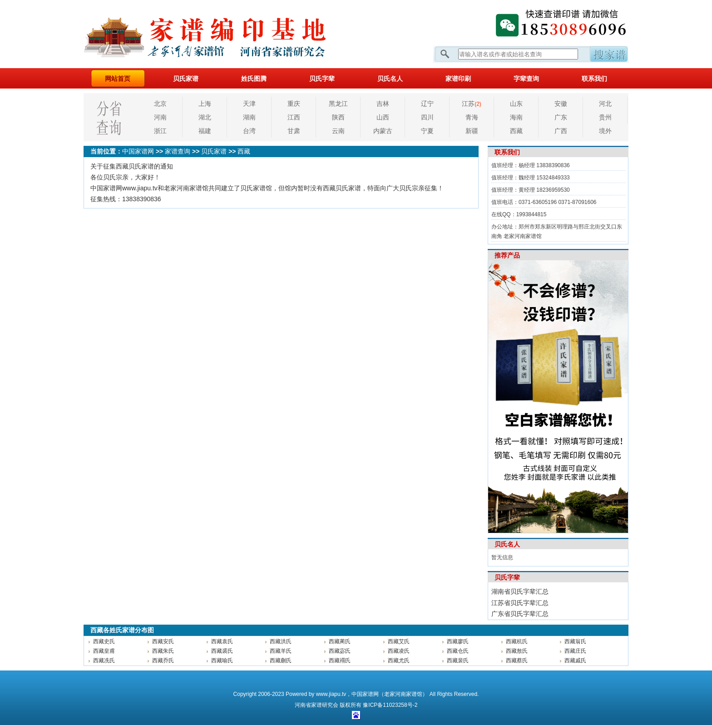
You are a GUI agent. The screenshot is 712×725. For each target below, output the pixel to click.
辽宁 (427, 103)
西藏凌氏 (399, 651)
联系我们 (594, 78)
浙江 (160, 130)
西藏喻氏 (222, 660)
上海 (204, 103)
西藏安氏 (163, 641)
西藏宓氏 (340, 651)
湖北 (204, 117)
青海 (471, 117)
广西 (560, 130)
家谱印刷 (458, 78)
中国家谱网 (138, 151)
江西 (293, 117)
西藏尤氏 (399, 660)
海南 (516, 117)
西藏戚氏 (575, 660)
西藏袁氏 (222, 641)
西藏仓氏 (458, 651)
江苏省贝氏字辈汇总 (520, 602)
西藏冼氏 (104, 660)
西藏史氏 (104, 641)
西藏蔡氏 (517, 660)
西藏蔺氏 (340, 641)
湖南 (249, 117)
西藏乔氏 (163, 660)
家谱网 (220, 34)
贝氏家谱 (185, 78)
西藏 (516, 130)
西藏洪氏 (281, 641)
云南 (338, 130)
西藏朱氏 (163, 651)
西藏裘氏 (222, 651)
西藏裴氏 (458, 660)
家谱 (316, 705)
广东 (560, 117)
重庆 (293, 103)
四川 (427, 117)
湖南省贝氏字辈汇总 (520, 591)
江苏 (471, 103)
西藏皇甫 (104, 651)
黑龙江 (338, 103)
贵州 (605, 117)
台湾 (249, 130)
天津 (249, 103)
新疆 (471, 130)
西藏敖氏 (517, 651)
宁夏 (427, 130)
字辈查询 (526, 78)
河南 (160, 117)
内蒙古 (382, 130)
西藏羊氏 (281, 651)
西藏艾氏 (399, 641)
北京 (160, 103)
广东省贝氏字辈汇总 (520, 613)
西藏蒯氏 (281, 660)
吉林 (382, 103)
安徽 (560, 103)
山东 (516, 103)
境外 (605, 130)
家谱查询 (177, 151)
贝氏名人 (390, 78)
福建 (204, 130)
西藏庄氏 (575, 651)
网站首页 (117, 78)
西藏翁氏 (575, 641)
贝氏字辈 (322, 78)
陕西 (338, 117)
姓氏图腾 (254, 78)
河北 (605, 103)
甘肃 (293, 130)
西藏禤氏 (340, 660)
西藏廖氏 (458, 641)
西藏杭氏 (517, 641)
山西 (382, 117)
